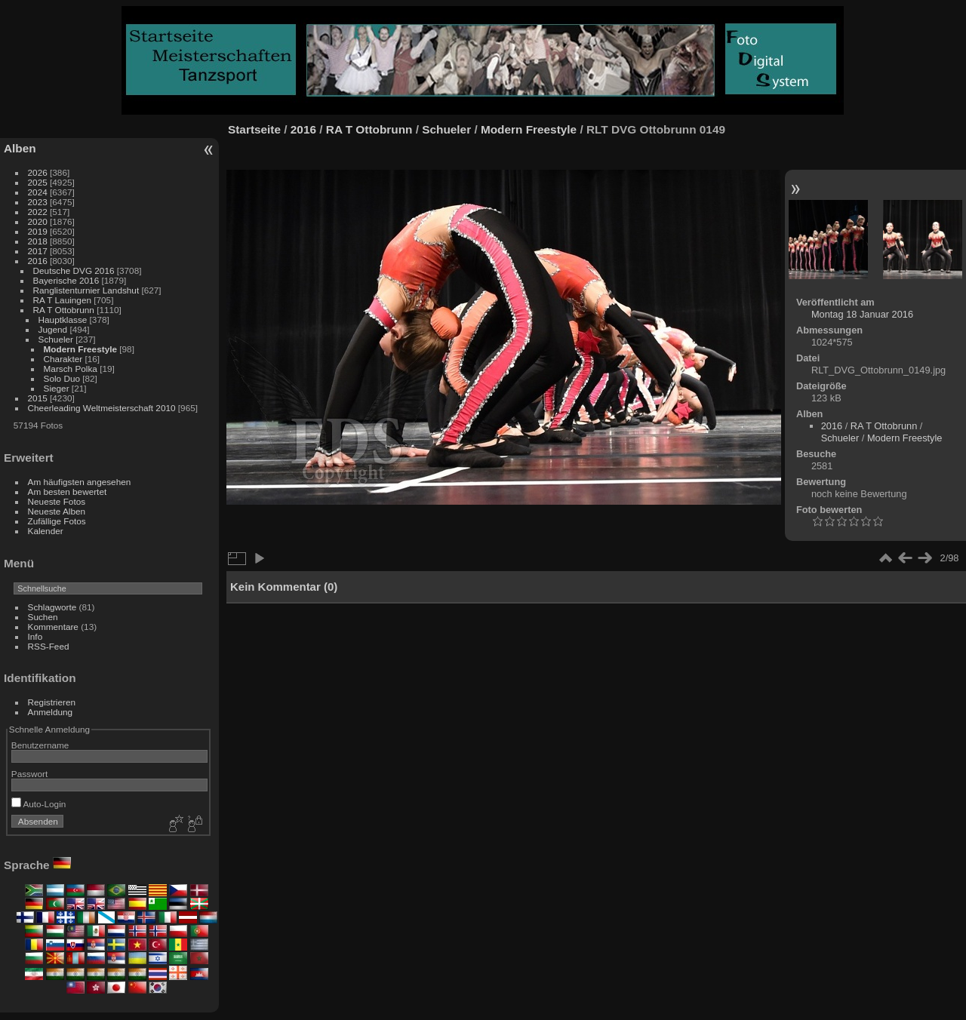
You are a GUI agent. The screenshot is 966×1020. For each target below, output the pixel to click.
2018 (38, 241)
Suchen (43, 617)
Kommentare (53, 626)
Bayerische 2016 (66, 280)
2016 (38, 261)
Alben (20, 148)
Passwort (29, 774)
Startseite (254, 129)
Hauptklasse (63, 319)
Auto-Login (38, 804)
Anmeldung (50, 712)
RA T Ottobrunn (63, 310)
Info (35, 636)
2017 (38, 251)
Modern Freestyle (80, 349)
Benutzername (40, 745)
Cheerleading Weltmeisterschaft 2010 (102, 408)
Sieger (56, 388)
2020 (38, 221)
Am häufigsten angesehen (79, 482)
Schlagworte (52, 607)
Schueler (55, 339)
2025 (38, 182)
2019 (38, 231)
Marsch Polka (70, 368)
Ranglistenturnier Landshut (86, 290)
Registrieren (51, 702)
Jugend (53, 329)
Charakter (63, 359)
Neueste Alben (57, 511)
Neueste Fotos (57, 501)
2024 (38, 192)
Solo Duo (62, 378)
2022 (38, 212)
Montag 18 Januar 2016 (862, 314)
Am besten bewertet (67, 491)
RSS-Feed (48, 646)
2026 (38, 172)
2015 (38, 398)
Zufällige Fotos (57, 521)
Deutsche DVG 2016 (74, 270)
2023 (38, 202)
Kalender (45, 531)
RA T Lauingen (62, 300)
